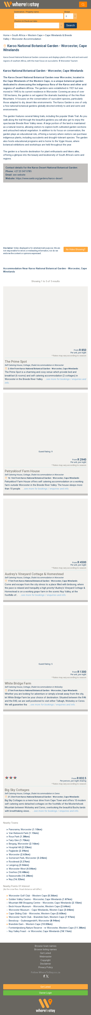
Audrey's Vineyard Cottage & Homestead (34, 574)
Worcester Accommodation (26, 39)
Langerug (19, 865)
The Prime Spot (16, 361)
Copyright (45, 960)
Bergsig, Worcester (24, 843)
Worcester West (22, 868)
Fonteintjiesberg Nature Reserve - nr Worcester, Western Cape (47, 927)
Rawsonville (21, 875)
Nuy (17, 879)
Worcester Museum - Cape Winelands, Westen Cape (41, 909)
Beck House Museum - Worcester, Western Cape (40, 906)
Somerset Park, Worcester (28, 858)
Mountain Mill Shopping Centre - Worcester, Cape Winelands (45, 902)
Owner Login (45, 993)
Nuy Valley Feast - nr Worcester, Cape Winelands (40, 931)
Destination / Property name (26, 12)
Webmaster (46, 956)
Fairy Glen (19, 840)
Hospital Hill (20, 847)
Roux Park (19, 836)
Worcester (66, 77)
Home (6, 35)
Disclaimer (45, 963)
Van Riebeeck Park (24, 833)
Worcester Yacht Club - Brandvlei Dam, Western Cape (42, 917)
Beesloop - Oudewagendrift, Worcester (34, 920)
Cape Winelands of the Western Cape (28, 81)
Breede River (22, 123)
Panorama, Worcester (25, 829)
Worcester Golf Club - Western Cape (33, 895)
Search (70, 25)
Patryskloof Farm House (22, 471)
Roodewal (19, 861)
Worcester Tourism (69, 61)
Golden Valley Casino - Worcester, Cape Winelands (40, 899)
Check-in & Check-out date (25, 21)
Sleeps (67, 12)
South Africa (18, 35)
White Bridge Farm (18, 683)
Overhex (19, 872)
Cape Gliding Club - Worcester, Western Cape (37, 913)
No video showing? (75, 249)
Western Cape (35, 35)
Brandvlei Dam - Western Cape (31, 924)
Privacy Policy (45, 967)
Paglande (19, 850)
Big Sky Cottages (17, 790)
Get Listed (45, 953)
